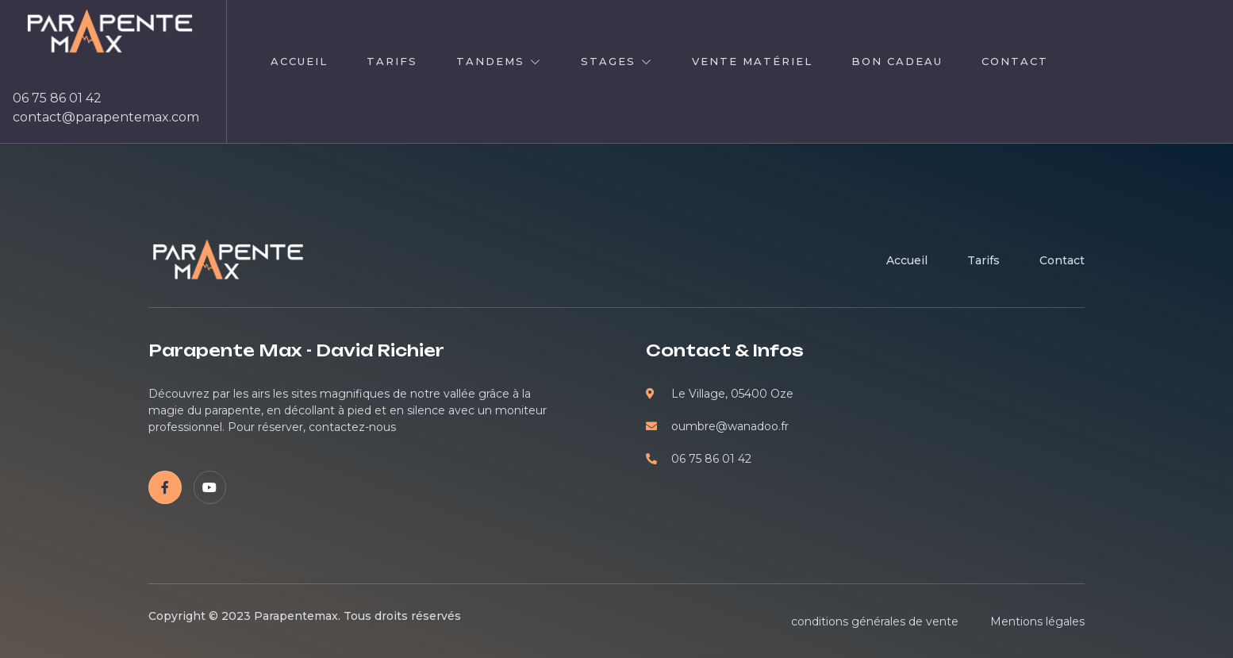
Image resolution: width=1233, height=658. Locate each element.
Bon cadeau (897, 61)
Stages (617, 61)
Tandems (499, 61)
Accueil (299, 61)
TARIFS (392, 61)
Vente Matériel (752, 61)
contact (1014, 61)
